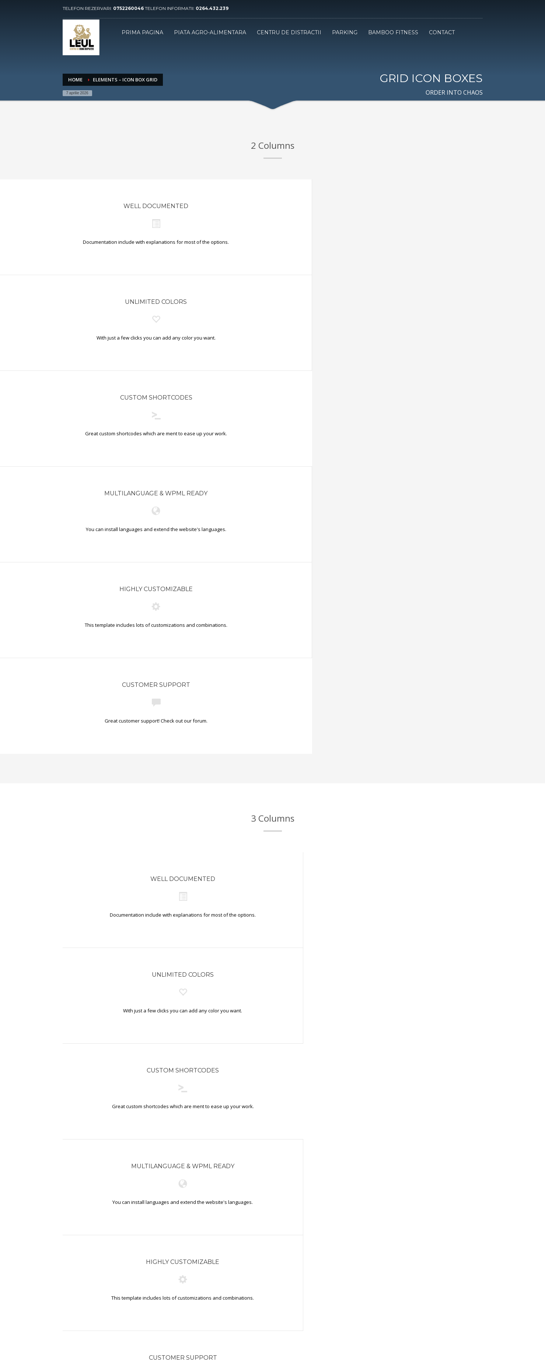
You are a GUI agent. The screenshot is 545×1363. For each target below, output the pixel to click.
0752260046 (129, 8)
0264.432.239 (212, 8)
